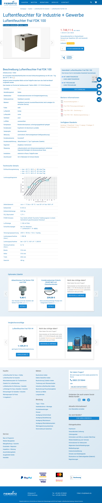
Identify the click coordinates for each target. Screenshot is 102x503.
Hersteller (6, 457)
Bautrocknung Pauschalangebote (46, 389)
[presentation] (52, 43)
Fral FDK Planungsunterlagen (74, 106)
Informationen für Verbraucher (78, 442)
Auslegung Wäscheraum (43, 420)
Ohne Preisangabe (69, 85)
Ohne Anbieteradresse (70, 79)
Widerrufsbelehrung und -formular (79, 440)
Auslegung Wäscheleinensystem (45, 423)
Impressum (72, 429)
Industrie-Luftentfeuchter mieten (45, 386)
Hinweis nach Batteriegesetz (77, 454)
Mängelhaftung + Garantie (11, 443)
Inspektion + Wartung (9, 449)
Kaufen (25, 4)
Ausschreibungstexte (9, 452)
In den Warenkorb (75, 49)
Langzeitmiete (40, 394)
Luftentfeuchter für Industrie (41, 8)
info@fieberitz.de (86, 493)
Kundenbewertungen (42, 409)
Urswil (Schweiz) (73, 127)
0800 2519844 (79, 380)
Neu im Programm (8, 438)
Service (55, 4)
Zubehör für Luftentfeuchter (11, 383)
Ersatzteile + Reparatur (9, 446)
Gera (78, 125)
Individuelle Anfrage (76, 295)
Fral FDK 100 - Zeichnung (73, 110)
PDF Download (79, 89)
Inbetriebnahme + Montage (44, 406)
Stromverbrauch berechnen (44, 429)
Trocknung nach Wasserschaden (45, 383)
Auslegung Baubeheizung (43, 417)
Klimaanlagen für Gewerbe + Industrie (14, 392)
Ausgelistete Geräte (8, 455)
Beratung (44, 4)
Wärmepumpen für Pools (10, 394)
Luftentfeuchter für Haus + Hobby (13, 375)
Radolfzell (72, 125)
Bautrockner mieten (41, 375)
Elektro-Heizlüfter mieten (43, 378)
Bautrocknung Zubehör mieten (45, 380)
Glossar (38, 412)
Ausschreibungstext (71, 101)
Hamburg (64, 125)
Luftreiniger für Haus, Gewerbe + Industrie (15, 389)
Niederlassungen (79, 290)
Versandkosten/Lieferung (76, 431)
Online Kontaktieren (78, 387)
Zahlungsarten (73, 434)
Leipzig (84, 125)
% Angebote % (7, 397)
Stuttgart (90, 125)
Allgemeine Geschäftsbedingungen (79, 445)
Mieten (34, 4)
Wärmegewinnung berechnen (44, 426)
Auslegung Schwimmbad (43, 415)
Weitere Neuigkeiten (9, 441)
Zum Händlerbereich (84, 418)
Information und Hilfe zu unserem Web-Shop (82, 437)
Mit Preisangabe (68, 83)
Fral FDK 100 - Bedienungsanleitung (77, 115)
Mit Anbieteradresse (70, 77)
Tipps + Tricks (40, 404)
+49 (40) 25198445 (61, 493)
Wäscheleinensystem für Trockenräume (14, 380)
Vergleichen (22, 354)
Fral (19, 89)
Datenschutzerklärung (75, 451)
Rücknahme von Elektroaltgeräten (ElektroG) (82, 456)
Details (63, 40)
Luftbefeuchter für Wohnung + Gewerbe (14, 386)
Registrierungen (73, 459)
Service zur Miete (41, 392)
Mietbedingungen (74, 448)
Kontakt (65, 4)
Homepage (23, 8)
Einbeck (63, 127)
